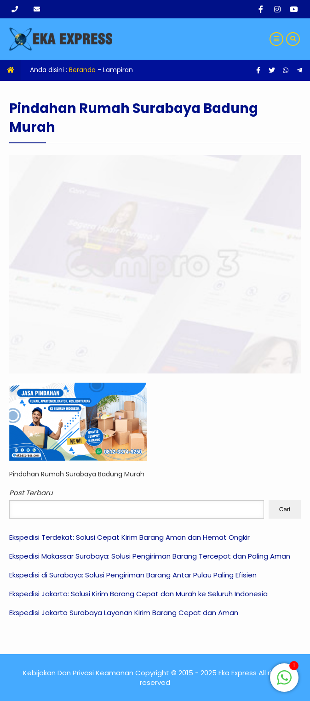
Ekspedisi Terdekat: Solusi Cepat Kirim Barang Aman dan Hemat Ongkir (129, 537)
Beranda (82, 69)
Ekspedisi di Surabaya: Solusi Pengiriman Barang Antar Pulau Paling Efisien (133, 575)
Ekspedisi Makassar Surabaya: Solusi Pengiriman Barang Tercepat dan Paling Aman (149, 556)
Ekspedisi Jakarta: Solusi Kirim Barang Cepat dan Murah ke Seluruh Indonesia (138, 594)
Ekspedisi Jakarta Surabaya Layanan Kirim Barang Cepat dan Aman (123, 612)
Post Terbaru (31, 492)
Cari (284, 509)
